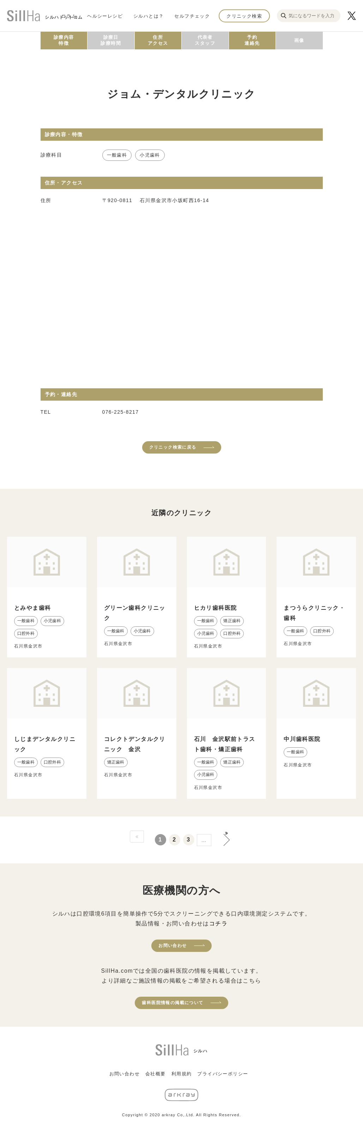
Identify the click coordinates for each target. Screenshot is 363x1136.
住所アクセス (158, 40)
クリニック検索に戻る (172, 447)
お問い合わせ (172, 945)
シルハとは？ (148, 15)
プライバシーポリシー (222, 1073)
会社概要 (155, 1073)
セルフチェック (192, 15)
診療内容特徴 (64, 40)
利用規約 (181, 1073)
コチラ (218, 924)
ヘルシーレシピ (105, 15)
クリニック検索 (244, 15)
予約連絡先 (252, 40)
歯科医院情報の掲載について (172, 1002)
